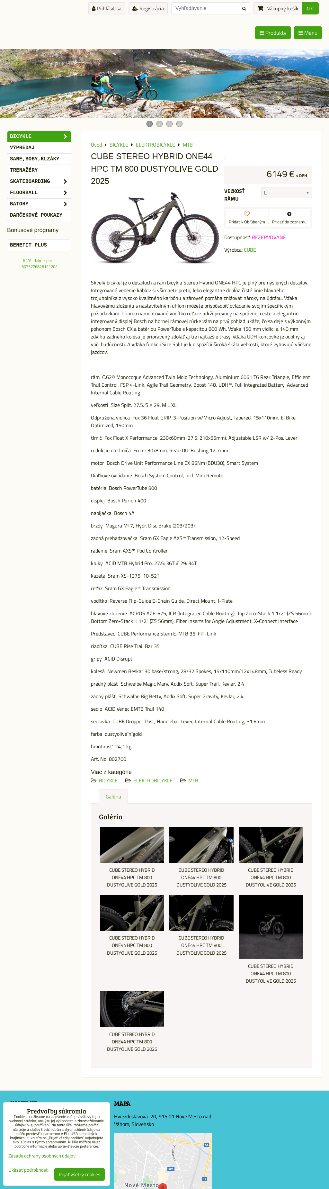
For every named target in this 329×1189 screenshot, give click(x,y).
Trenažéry (24, 170)
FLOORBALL (40, 192)
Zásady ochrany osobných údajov (42, 1155)
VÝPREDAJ (22, 148)
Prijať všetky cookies (79, 1174)
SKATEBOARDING (40, 181)
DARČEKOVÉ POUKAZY (36, 215)
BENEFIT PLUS (28, 245)
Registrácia (148, 8)
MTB (193, 780)
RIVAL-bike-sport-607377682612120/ (39, 263)
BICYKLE (108, 780)
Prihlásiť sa (106, 8)
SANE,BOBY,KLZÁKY (34, 159)
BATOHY (40, 204)
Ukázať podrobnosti (28, 1170)
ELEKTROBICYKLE (153, 780)
